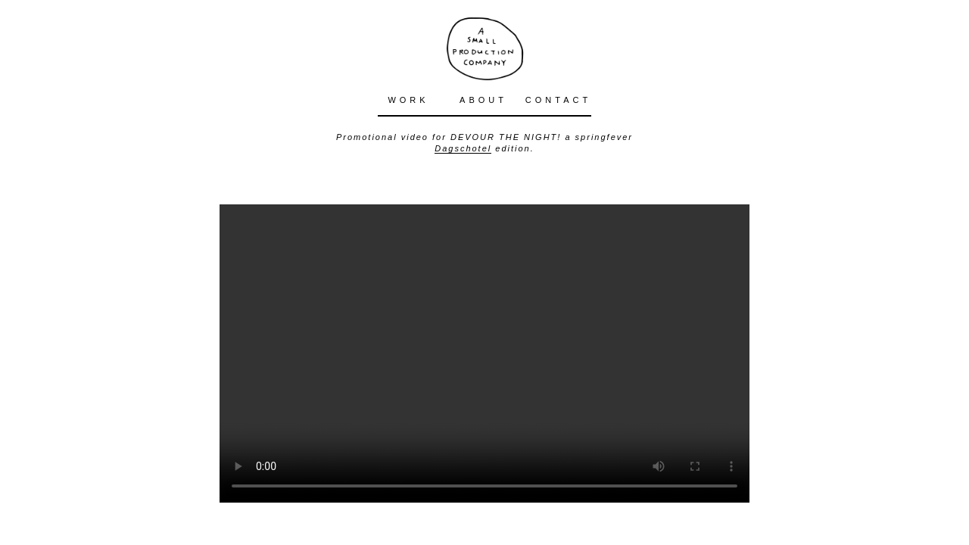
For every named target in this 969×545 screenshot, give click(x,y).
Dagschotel (463, 148)
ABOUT (483, 99)
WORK (408, 99)
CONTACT (558, 99)
